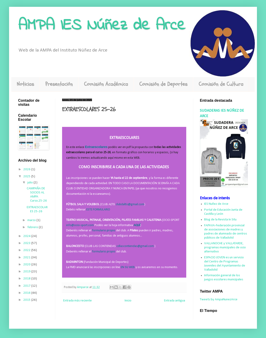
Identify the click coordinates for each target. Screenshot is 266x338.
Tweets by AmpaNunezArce (218, 299)
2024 (27, 236)
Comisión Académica (106, 84)
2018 (27, 278)
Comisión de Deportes (163, 84)
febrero (33, 227)
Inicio (128, 300)
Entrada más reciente (77, 300)
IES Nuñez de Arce (216, 204)
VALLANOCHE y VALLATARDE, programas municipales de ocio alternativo (225, 247)
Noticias (25, 84)
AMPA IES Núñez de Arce (101, 25)
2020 (27, 264)
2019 (27, 271)
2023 (27, 243)
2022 (27, 250)
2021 (27, 257)
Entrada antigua (174, 300)
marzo (31, 220)
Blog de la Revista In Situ (220, 219)
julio (30, 182)
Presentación (59, 84)
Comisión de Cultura (221, 84)
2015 (27, 300)
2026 (27, 169)
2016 (27, 293)
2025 (27, 176)
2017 (27, 286)
